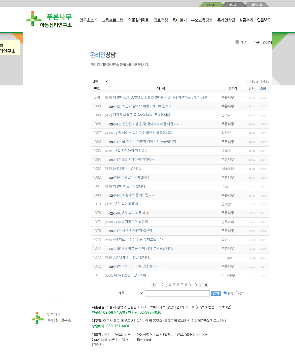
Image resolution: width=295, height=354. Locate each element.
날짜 (252, 88)
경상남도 (111, 133)
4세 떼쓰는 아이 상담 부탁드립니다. (138, 239)
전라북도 (111, 222)
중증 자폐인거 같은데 (133, 221)
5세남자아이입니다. (127, 168)
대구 (108, 115)
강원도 (110, 151)
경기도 (110, 204)
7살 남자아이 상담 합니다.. (132, 257)
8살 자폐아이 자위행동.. (132, 150)
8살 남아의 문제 (126, 204)
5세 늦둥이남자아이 (132, 275)
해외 (108, 186)
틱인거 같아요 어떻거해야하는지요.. (147, 106)
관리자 (98, 344)
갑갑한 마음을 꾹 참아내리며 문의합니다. (142, 115)
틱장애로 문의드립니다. (129, 186)
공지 (108, 97)
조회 (263, 88)
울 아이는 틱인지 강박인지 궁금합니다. (145, 133)
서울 (117, 106)
